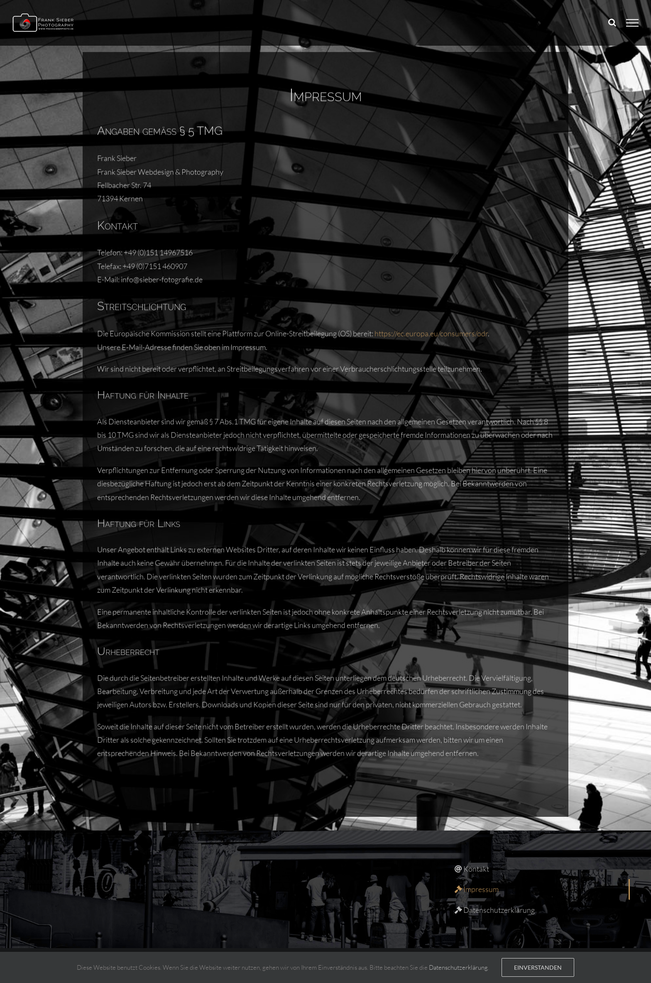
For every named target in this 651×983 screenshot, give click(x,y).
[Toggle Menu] (632, 23)
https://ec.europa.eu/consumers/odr (431, 220)
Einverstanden (538, 967)
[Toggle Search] (612, 22)
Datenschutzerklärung (458, 967)
